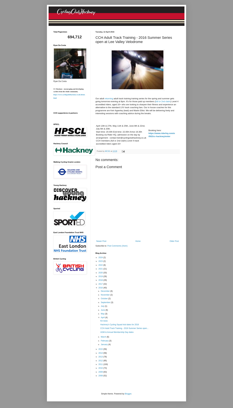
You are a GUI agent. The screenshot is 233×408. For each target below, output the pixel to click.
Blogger (128, 394)
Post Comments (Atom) (117, 246)
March (104, 337)
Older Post (174, 241)
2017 (101, 284)
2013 (101, 357)
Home (138, 241)
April (103, 317)
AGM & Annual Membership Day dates (116, 332)
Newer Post (101, 241)
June (103, 310)
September (106, 302)
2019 (101, 276)
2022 (101, 265)
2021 (101, 269)
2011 (101, 364)
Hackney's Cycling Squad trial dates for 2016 (119, 324)
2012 (101, 361)
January (104, 344)
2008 (101, 376)
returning (109, 98)
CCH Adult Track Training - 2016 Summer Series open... (124, 328)
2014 (101, 353)
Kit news (104, 321)
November (105, 295)
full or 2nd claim (163, 101)
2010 (101, 368)
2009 (101, 372)
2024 (101, 257)
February (105, 341)
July (103, 306)
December (105, 291)
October (104, 298)
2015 (101, 349)
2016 (101, 288)
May (103, 314)
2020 (101, 273)
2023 (101, 261)
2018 (101, 280)
